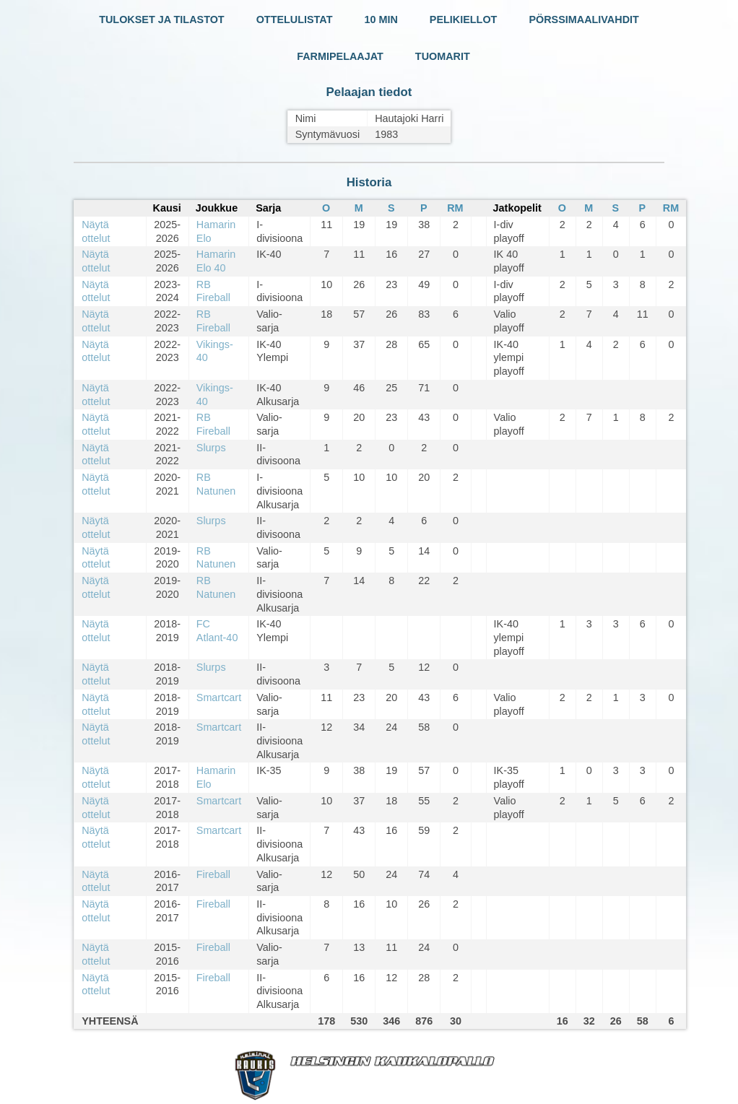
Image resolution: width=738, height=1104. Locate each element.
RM (455, 208)
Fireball (213, 874)
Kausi (167, 208)
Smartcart (218, 697)
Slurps (211, 447)
